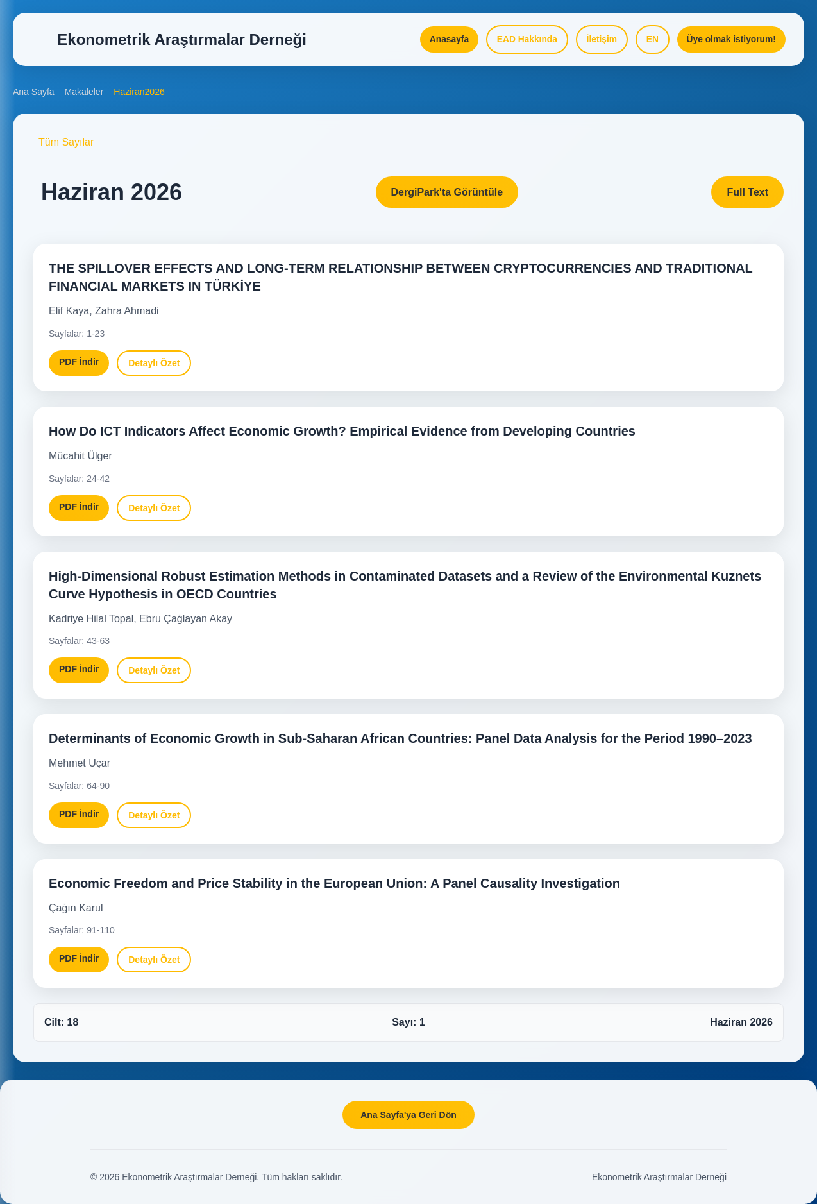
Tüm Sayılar (66, 146)
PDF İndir (79, 366)
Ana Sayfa (34, 96)
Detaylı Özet (154, 367)
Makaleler (84, 96)
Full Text (747, 196)
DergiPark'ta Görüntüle (447, 196)
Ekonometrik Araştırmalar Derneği (659, 1177)
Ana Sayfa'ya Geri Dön (408, 1115)
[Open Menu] (38, 41)
